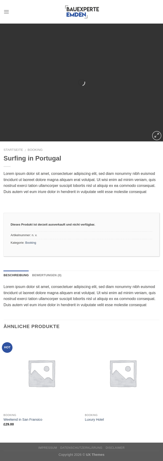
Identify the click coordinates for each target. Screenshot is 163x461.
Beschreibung (16, 275)
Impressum (47, 447)
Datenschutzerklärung (81, 447)
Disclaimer (115, 447)
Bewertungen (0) (47, 275)
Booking (35, 150)
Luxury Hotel (94, 419)
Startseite (13, 150)
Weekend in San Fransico (23, 419)
